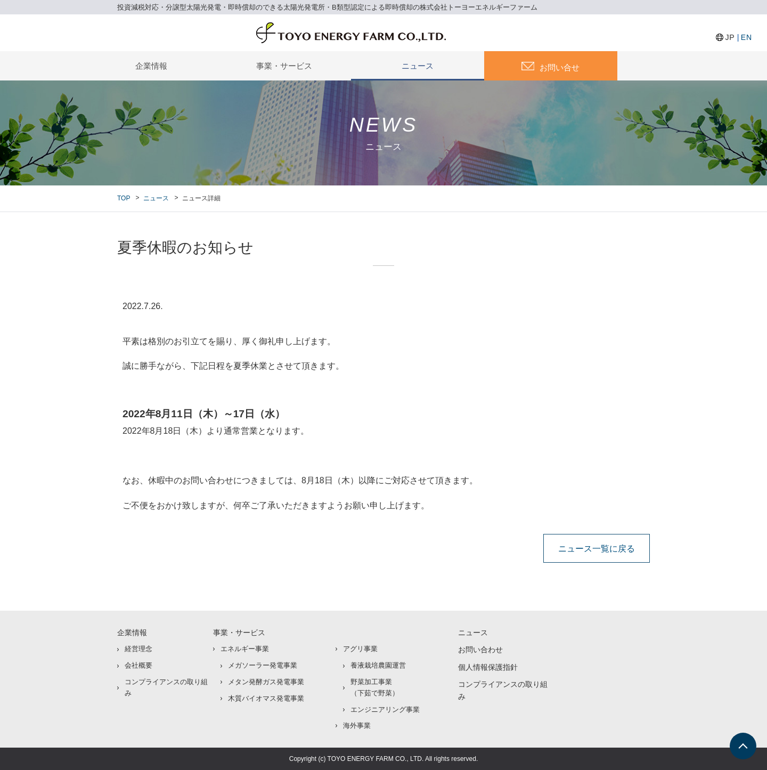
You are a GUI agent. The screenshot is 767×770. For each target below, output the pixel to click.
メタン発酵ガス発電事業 (266, 682)
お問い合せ (560, 67)
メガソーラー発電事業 (262, 665)
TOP (123, 198)
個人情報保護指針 (488, 667)
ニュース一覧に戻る (596, 548)
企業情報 (151, 65)
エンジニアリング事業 (385, 710)
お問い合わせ (480, 649)
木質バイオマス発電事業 (266, 698)
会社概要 (138, 665)
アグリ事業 (360, 649)
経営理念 (138, 649)
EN (746, 37)
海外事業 (357, 726)
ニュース (418, 65)
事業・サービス (284, 65)
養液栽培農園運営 (378, 665)
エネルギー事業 (245, 649)
